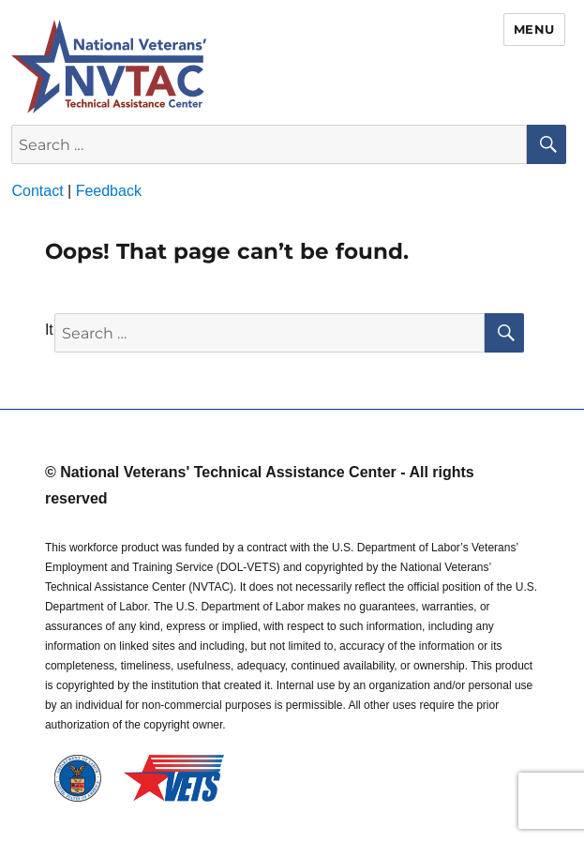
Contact (37, 191)
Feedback (109, 191)
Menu (534, 29)
